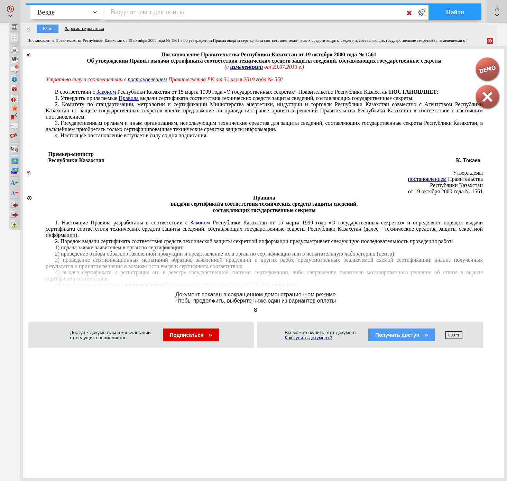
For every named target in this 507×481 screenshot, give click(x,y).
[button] (10, 11)
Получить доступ (401, 335)
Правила (129, 98)
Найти (455, 12)
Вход (47, 28)
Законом (106, 92)
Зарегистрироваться (84, 28)
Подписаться (191, 335)
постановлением (147, 79)
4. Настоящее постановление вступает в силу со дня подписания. (131, 135)
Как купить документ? (308, 337)
